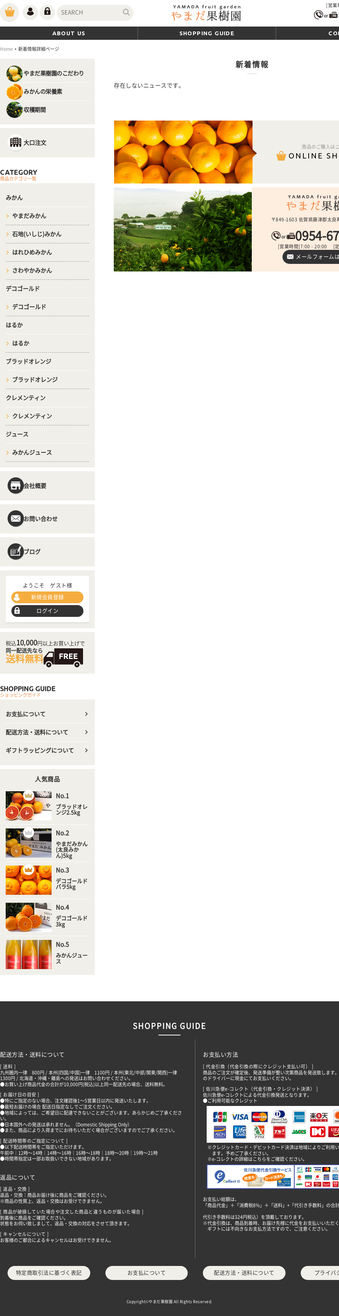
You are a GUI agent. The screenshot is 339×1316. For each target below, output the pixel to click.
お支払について (26, 714)
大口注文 (35, 143)
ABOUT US (69, 33)
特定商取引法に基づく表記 (49, 1272)
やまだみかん (29, 216)
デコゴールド (23, 289)
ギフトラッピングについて (40, 750)
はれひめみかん (32, 252)
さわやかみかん (32, 270)
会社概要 (35, 486)
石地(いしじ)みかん (36, 234)
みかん (14, 198)
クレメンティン (26, 398)
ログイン (47, 610)
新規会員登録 (47, 597)
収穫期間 (35, 110)
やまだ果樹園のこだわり (54, 73)
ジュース (17, 434)
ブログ (32, 552)
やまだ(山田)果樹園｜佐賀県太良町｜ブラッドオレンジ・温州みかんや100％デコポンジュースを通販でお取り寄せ (206, 13)
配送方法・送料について (37, 732)
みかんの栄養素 (43, 91)
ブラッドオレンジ (28, 361)
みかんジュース (32, 452)
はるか (14, 325)
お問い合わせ (41, 519)
